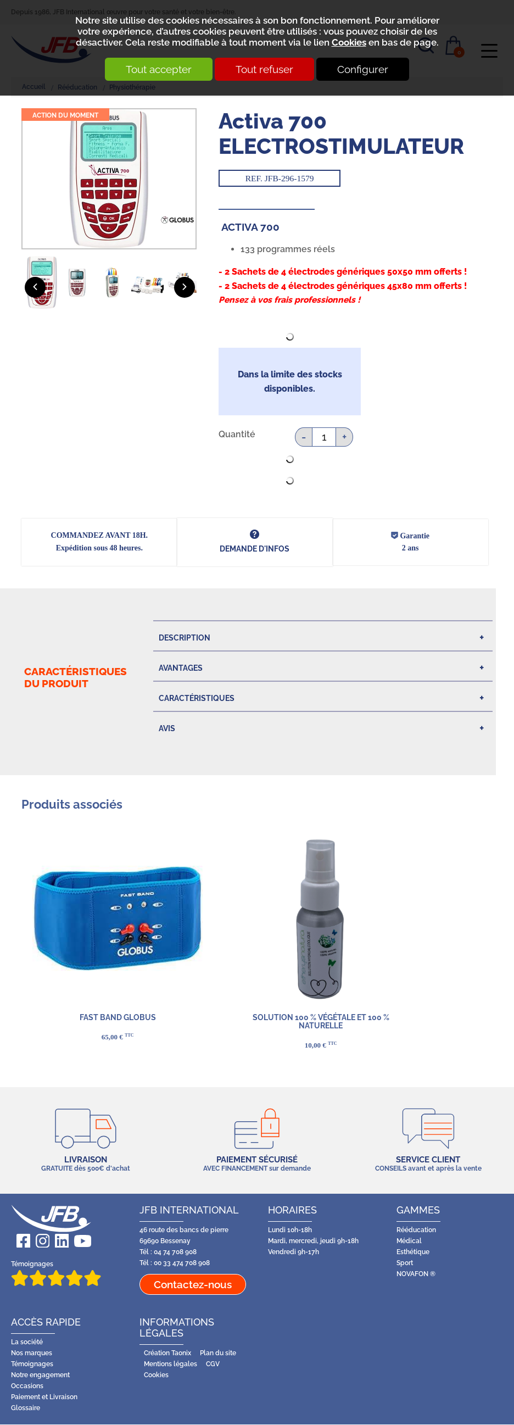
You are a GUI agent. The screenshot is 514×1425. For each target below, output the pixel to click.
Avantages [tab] (181, 668)
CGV (213, 1365)
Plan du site (218, 1354)
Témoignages (56, 1273)
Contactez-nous (193, 1285)
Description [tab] (184, 637)
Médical (409, 1241)
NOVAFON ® (415, 1274)
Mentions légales (170, 1365)
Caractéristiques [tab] (196, 698)
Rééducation (416, 1230)
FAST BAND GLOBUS (117, 1017)
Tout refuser (264, 69)
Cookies (349, 42)
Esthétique (412, 1252)
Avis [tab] (167, 728)
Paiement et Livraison (44, 1397)
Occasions (27, 1386)
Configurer (367, 69)
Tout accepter (154, 69)
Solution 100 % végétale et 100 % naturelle (320, 1021)
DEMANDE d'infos (254, 548)
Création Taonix (167, 1354)
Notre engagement (40, 1375)
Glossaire (25, 1408)
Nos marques (31, 1354)
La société (27, 1343)
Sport (404, 1263)
